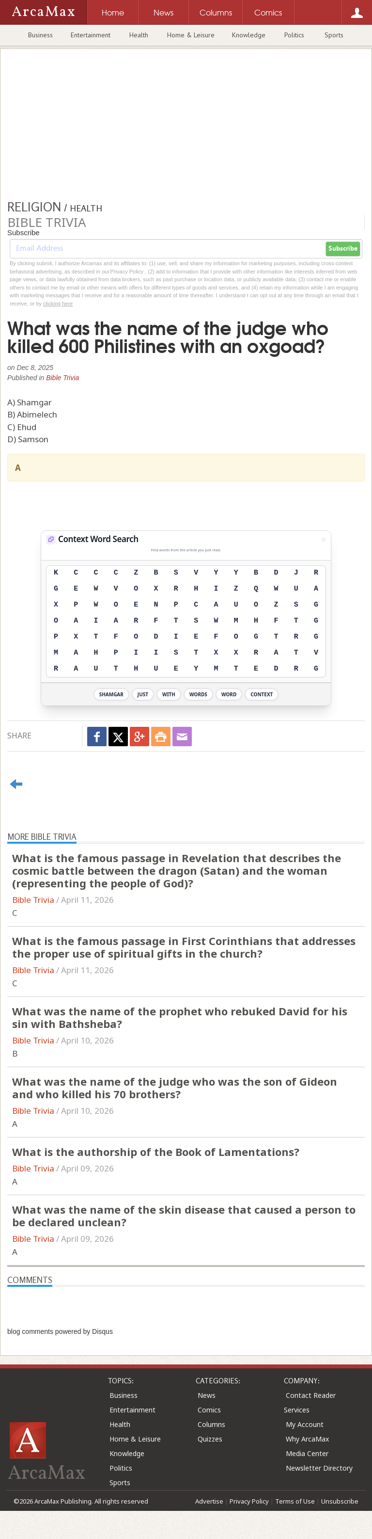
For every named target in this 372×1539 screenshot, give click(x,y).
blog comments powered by (60, 1331)
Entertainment (90, 35)
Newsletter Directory (319, 1468)
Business (40, 35)
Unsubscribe (339, 1501)
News (207, 1395)
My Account (305, 1424)
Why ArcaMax (307, 1438)
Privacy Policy (249, 1501)
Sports (334, 35)
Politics (294, 35)
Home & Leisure (191, 35)
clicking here (58, 303)
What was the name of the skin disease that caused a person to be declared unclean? (184, 1215)
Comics (209, 1409)
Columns (211, 1424)
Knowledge (248, 35)
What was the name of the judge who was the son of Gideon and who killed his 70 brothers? (174, 1087)
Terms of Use (295, 1501)
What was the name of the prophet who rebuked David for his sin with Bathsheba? (179, 1017)
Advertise (209, 1501)
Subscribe (342, 248)
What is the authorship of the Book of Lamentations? (155, 1151)
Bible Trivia (62, 378)
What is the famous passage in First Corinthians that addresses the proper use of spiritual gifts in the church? (184, 947)
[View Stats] (323, 539)
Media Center (307, 1453)
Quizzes (210, 1438)
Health (138, 35)
